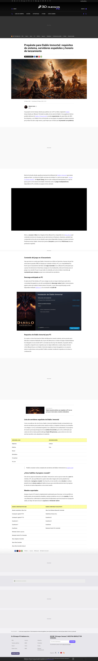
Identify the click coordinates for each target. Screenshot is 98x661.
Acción (28, 13)
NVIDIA (38, 36)
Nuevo (83, 9)
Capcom (43, 36)
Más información (50, 659)
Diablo (67, 112)
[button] (32, 106)
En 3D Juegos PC (49, 408)
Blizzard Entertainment (41, 649)
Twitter (86, 14)
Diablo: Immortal (62, 175)
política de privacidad (66, 644)
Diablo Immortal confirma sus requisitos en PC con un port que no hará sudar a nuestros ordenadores (59, 411)
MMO (26, 643)
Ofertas (64, 36)
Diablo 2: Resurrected (41, 116)
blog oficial (68, 235)
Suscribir (72, 641)
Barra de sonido (71, 36)
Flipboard (39, 56)
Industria (39, 640)
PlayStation (49, 36)
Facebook (83, 14)
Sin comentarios (29, 56)
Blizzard (37, 550)
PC (34, 36)
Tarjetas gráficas (15, 643)
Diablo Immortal (44, 550)
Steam (43, 13)
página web (70, 467)
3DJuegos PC (49, 7)
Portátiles (40, 643)
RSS (64, 653)
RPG (22, 36)
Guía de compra (19, 13)
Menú (14, 9)
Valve (31, 36)
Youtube (61, 653)
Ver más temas (15, 653)
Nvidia (39, 645)
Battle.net (38, 287)
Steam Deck (14, 648)
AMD (26, 648)
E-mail (41, 56)
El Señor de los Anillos (57, 36)
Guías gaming (51, 13)
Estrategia (36, 13)
